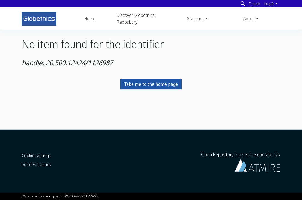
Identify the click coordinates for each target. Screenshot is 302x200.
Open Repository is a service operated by (240, 161)
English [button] (254, 3)
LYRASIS (92, 196)
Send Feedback (36, 164)
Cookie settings (36, 155)
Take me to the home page (151, 84)
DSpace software (35, 196)
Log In (269, 3)
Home (90, 19)
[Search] (243, 3)
